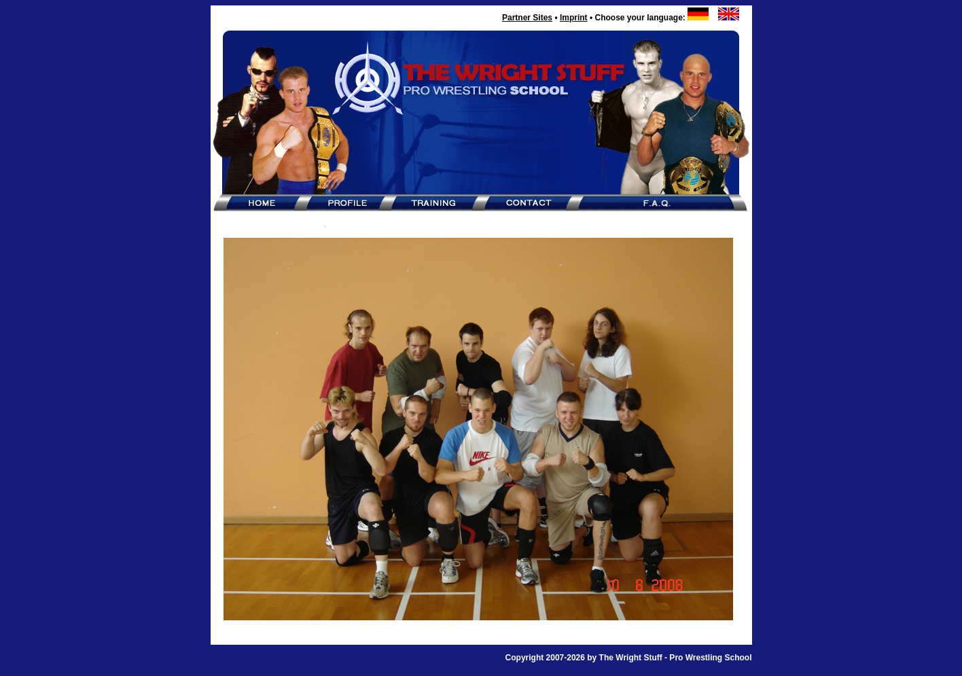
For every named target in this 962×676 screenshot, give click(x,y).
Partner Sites (527, 17)
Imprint (574, 17)
